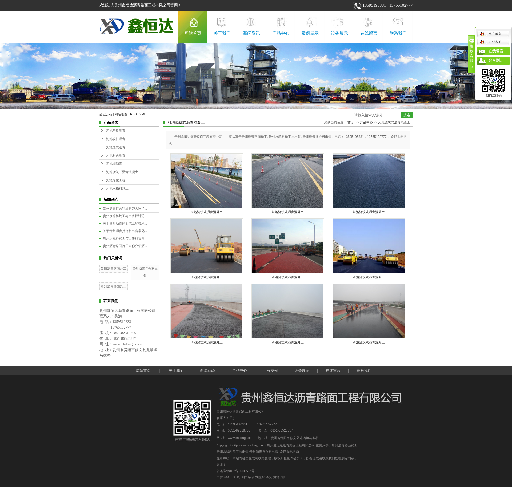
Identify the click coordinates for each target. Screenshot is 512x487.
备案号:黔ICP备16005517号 (235, 471)
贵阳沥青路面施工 (113, 268)
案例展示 (310, 33)
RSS (133, 114)
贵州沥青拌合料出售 (263, 452)
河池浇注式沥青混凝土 (207, 342)
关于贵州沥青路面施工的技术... (125, 223)
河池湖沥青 (114, 164)
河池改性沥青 (115, 139)
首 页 (351, 122)
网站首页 (192, 33)
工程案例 (270, 371)
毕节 (251, 477)
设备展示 (339, 33)
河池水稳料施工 (117, 188)
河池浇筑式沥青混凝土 (122, 172)
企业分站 (105, 114)
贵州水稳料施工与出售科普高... (125, 238)
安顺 (236, 477)
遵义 (269, 477)
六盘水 (260, 477)
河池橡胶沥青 (115, 147)
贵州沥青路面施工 (113, 286)
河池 (276, 477)
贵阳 (283, 477)
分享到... (496, 60)
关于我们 (222, 33)
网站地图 (121, 114)
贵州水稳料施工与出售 (233, 452)
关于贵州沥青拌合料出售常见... (125, 231)
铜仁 (244, 477)
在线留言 (368, 33)
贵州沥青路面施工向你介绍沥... (125, 246)
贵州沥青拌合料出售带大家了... (125, 208)
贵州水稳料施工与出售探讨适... (125, 216)
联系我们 (398, 33)
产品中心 (280, 33)
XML (142, 114)
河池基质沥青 (115, 131)
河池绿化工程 (115, 180)
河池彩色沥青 (115, 155)
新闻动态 (207, 371)
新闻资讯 (251, 33)
